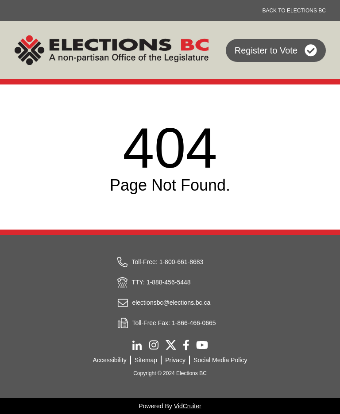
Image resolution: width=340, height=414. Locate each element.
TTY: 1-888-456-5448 (153, 282)
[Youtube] (202, 345)
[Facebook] (186, 344)
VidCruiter (187, 406)
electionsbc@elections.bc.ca (163, 302)
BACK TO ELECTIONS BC (294, 11)
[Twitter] (171, 345)
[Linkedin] (137, 345)
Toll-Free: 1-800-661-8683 (160, 262)
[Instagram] (153, 345)
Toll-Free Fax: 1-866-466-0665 (166, 323)
